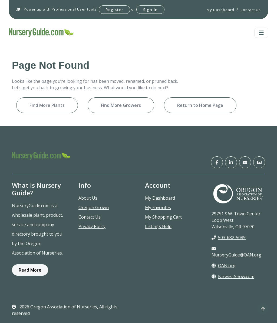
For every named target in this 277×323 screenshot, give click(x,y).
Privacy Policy (91, 226)
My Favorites (158, 207)
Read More (30, 270)
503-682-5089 (229, 237)
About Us (87, 198)
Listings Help (158, 226)
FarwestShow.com (233, 276)
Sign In (150, 9)
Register (114, 9)
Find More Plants (47, 105)
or (133, 9)
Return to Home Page (200, 105)
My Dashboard (160, 198)
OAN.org (224, 266)
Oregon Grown (93, 207)
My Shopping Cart (163, 217)
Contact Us (89, 217)
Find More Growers (121, 105)
